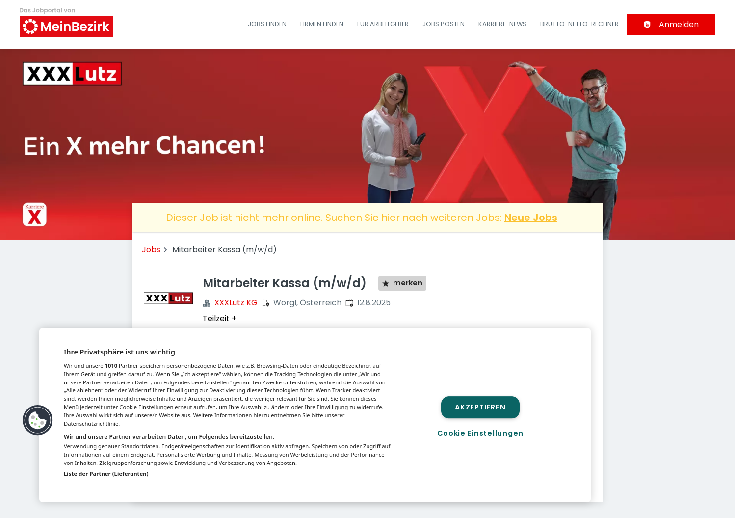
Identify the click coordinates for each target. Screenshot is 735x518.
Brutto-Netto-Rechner (579, 24)
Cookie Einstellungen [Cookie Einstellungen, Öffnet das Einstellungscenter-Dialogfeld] (480, 433)
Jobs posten (443, 24)
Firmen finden (321, 24)
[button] (37, 420)
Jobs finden (267, 24)
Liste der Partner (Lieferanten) (106, 473)
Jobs (151, 249)
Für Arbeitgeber (383, 24)
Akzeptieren (480, 407)
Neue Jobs (530, 217)
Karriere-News (502, 24)
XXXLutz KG (236, 302)
